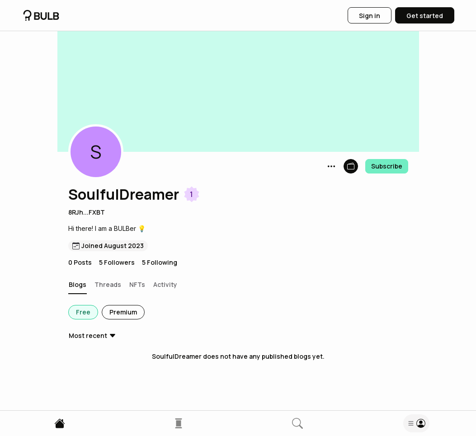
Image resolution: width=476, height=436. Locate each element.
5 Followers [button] (117, 262)
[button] (95, 151)
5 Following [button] (159, 262)
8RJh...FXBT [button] (86, 212)
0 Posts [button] (80, 262)
